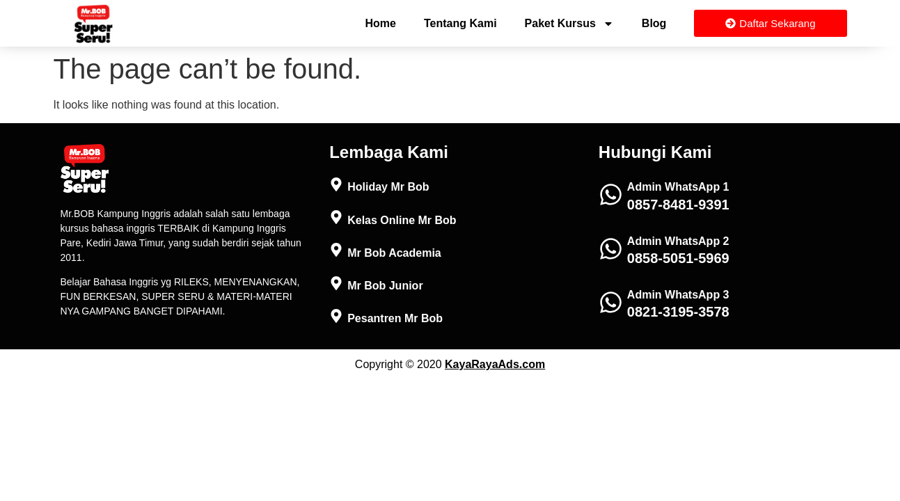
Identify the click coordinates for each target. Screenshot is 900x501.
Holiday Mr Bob (388, 187)
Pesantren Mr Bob (395, 318)
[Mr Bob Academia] (336, 250)
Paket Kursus (569, 23)
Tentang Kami (460, 23)
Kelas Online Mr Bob (401, 220)
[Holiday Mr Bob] (336, 184)
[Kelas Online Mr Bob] (336, 217)
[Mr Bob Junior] (336, 283)
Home (380, 23)
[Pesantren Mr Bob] (336, 316)
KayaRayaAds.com (495, 364)
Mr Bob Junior (385, 286)
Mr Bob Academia (394, 253)
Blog (654, 23)
